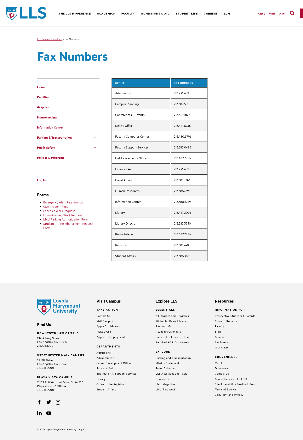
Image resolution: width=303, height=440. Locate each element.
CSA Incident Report (57, 206)
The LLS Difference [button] (75, 13)
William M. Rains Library (171, 321)
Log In (81, 429)
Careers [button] (211, 13)
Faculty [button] (128, 13)
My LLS (220, 363)
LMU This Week (166, 389)
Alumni (219, 337)
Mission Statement (167, 363)
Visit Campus (104, 321)
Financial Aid (104, 368)
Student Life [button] (187, 13)
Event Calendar (165, 368)
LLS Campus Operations (49, 38)
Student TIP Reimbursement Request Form (68, 225)
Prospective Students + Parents (235, 315)
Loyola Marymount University (58, 429)
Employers (221, 342)
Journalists (222, 347)
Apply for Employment (110, 337)
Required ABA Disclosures (172, 342)
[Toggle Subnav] (95, 137)
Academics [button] (106, 13)
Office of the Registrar (110, 384)
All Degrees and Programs (172, 315)
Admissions (103, 352)
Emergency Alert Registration (63, 202)
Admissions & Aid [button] (155, 13)
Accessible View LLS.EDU (231, 379)
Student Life (163, 326)
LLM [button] (227, 13)
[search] (292, 13)
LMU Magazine (165, 384)
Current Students (226, 321)
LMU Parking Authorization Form (66, 219)
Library (101, 379)
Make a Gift (103, 331)
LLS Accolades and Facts (171, 373)
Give (281, 13)
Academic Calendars (168, 331)
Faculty (219, 326)
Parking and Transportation (173, 357)
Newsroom (162, 379)
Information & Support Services (116, 373)
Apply (261, 13)
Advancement (105, 357)
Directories (222, 368)
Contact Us (103, 315)
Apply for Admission (109, 326)
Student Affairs (106, 389)
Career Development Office (113, 363)
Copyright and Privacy (229, 394)
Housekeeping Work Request (62, 215)
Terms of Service (225, 389)
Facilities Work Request (59, 210)
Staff (218, 331)
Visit (272, 13)
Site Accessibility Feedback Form (235, 384)
